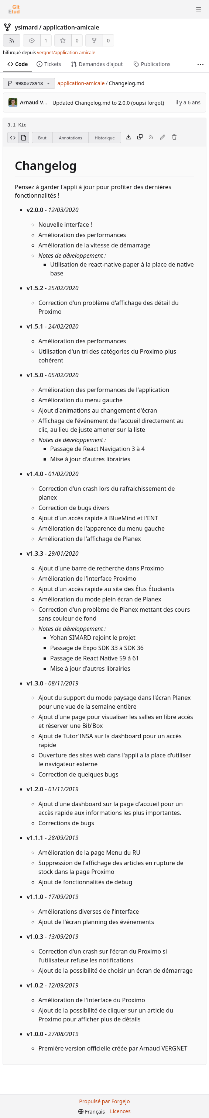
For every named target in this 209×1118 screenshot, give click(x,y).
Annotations (70, 137)
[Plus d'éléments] (200, 64)
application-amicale (71, 27)
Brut (42, 137)
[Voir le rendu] (23, 137)
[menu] (91, 1111)
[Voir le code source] (12, 137)
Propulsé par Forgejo (104, 1101)
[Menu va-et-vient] (198, 9)
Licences (120, 1111)
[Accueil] (14, 9)
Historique (105, 137)
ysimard (26, 27)
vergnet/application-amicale (66, 52)
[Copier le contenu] (139, 137)
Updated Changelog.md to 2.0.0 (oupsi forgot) (108, 102)
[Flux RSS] (11, 40)
